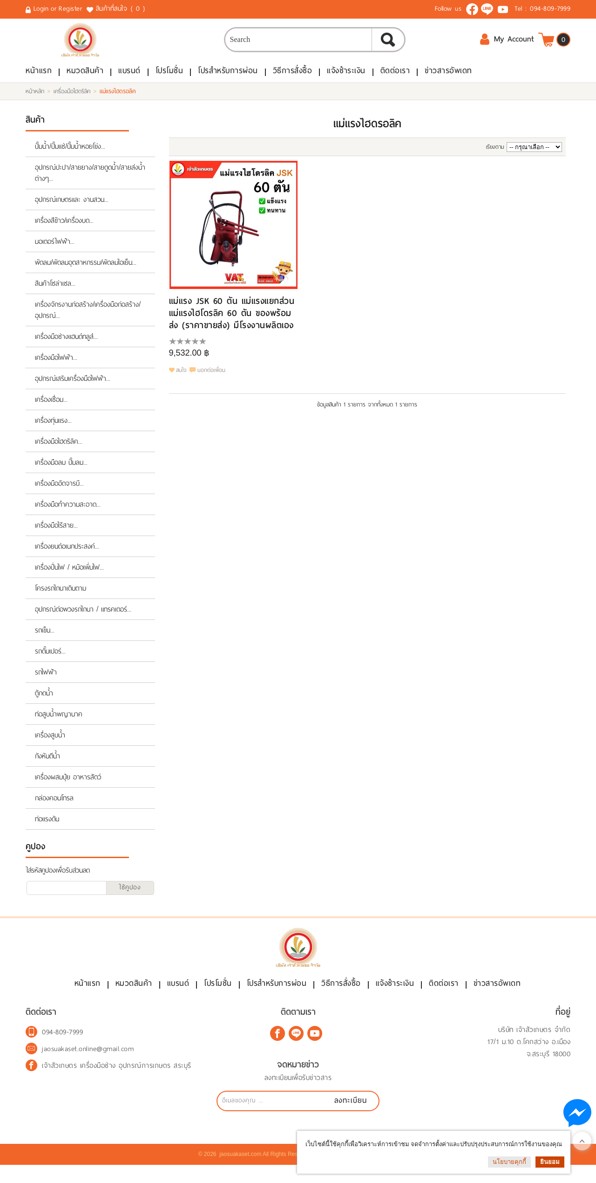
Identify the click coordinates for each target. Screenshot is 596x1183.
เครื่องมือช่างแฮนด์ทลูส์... (66, 347)
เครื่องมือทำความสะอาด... (68, 515)
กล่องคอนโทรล (54, 808)
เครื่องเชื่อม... (51, 410)
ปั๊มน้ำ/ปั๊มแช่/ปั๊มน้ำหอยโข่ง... (70, 157)
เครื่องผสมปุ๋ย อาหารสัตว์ (68, 787)
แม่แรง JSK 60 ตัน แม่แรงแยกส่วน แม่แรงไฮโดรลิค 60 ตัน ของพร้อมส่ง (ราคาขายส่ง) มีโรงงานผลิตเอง (232, 324)
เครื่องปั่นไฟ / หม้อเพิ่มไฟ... (69, 578)
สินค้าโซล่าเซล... (55, 294)
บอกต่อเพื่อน (211, 381)
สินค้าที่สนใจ (121, 8)
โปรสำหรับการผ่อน (228, 81)
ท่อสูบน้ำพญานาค (58, 724)
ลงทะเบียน (350, 1118)
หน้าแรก (39, 81)
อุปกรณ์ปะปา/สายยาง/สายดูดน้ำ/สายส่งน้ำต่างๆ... (90, 183)
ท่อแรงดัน (47, 829)
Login (41, 8)
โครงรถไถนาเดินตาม (60, 599)
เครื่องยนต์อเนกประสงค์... (67, 557)
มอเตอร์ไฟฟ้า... (54, 252)
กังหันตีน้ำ (47, 766)
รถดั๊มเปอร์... (50, 661)
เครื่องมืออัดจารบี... (59, 494)
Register (70, 8)
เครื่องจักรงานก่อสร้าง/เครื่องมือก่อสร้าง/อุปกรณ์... (88, 321)
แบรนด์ (129, 81)
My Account (507, 46)
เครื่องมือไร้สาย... (56, 536)
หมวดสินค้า (85, 81)
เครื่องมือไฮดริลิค (72, 102)
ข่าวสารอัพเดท (448, 81)
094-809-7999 (550, 8)
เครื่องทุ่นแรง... (53, 431)
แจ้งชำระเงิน (346, 81)
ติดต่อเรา (395, 81)
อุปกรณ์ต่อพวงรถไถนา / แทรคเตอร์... (83, 620)
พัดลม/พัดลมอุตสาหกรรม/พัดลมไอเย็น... (85, 273)
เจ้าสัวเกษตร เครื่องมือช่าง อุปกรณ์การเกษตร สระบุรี (116, 1084)
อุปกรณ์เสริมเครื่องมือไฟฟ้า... (72, 389)
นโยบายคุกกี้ (509, 1161)
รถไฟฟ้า (46, 682)
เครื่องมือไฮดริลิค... (58, 452)
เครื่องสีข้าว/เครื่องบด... (64, 231)
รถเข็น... (44, 641)
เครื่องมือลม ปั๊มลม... (61, 473)
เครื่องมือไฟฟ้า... (56, 368)
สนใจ (181, 381)
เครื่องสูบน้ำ (50, 745)
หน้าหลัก (35, 102)
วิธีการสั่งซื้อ (292, 81)
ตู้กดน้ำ (44, 703)
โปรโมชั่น (169, 81)
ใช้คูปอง (130, 898)
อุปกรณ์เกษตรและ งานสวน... (71, 210)
